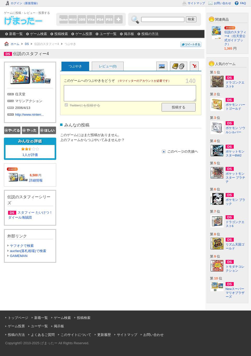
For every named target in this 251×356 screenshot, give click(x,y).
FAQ (243, 3)
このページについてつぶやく (190, 44)
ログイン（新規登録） (25, 3)
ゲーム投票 (83, 34)
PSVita (91, 19)
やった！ (30, 130)
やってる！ (12, 130)
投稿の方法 (149, 34)
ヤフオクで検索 (22, 246)
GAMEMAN (18, 256)
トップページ (18, 318)
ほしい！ (47, 130)
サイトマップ (127, 335)
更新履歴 (104, 335)
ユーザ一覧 (108, 34)
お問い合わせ (153, 335)
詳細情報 (36, 180)
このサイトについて (76, 335)
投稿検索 (61, 34)
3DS (82, 19)
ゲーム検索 (38, 34)
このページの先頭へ (180, 151)
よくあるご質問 (43, 335)
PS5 (109, 19)
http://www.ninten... (29, 114)
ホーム (15, 43)
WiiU (73, 19)
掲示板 (129, 34)
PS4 (100, 19)
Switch (63, 19)
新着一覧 (16, 34)
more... (118, 19)
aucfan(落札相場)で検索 (28, 251)
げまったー (23, 21)
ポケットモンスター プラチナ (235, 177)
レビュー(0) (108, 66)
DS (27, 43)
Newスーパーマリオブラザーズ (235, 292)
